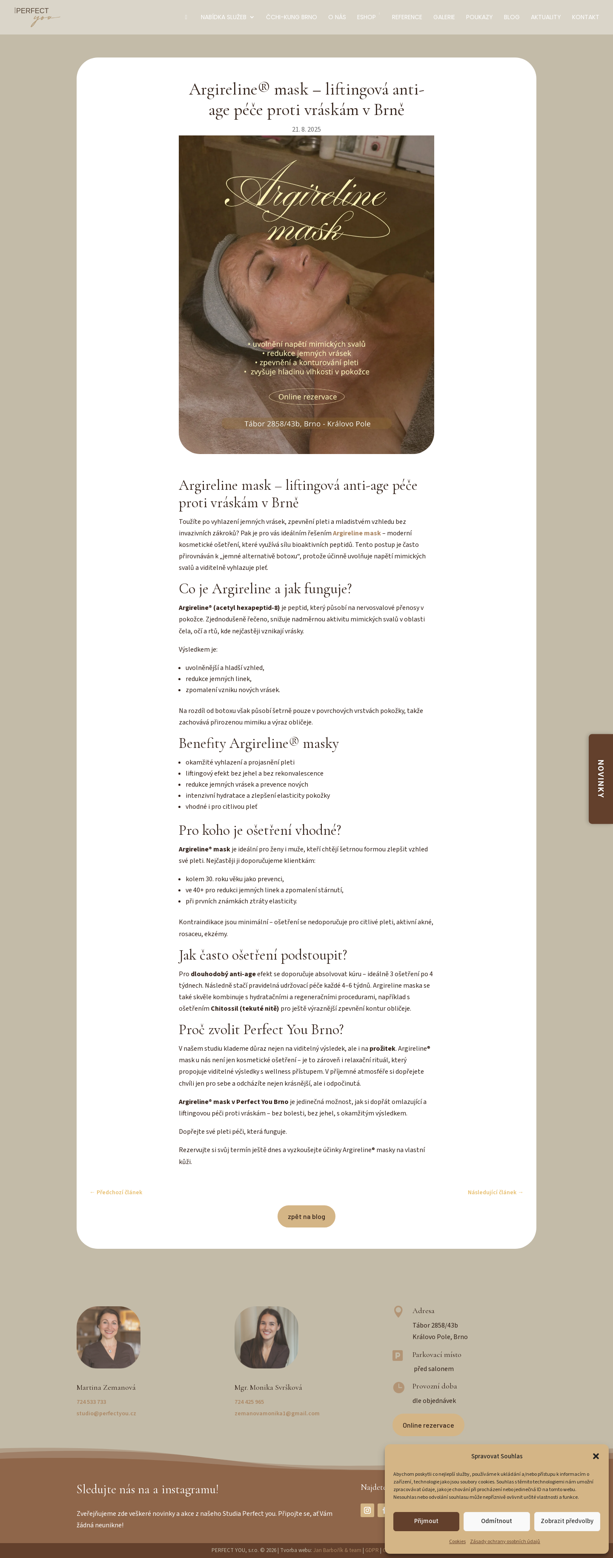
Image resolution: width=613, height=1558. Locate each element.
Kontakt (585, 17)
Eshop (369, 17)
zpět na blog (306, 1216)
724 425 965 (249, 1402)
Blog (512, 17)
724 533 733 (91, 1402)
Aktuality (546, 17)
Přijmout (426, 1521)
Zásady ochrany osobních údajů (505, 1541)
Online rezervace (428, 1425)
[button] (596, 1456)
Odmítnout (496, 1521)
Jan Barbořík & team (337, 1550)
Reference (407, 17)
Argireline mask (357, 533)
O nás (337, 17)
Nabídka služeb (223, 17)
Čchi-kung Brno (291, 17)
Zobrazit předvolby (567, 1521)
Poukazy (479, 17)
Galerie (444, 17)
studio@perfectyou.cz (106, 1413)
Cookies (457, 1541)
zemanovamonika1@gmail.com (277, 1413)
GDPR (372, 1550)
